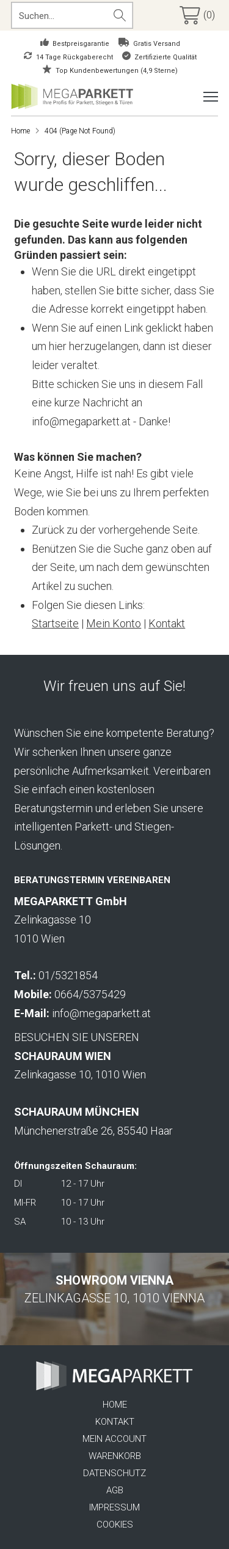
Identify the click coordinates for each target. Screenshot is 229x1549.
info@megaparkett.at (101, 1013)
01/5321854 (68, 975)
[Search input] (60, 15)
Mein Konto (113, 623)
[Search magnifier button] (119, 15)
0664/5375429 (90, 994)
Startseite (55, 623)
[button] (199, 15)
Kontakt (166, 623)
